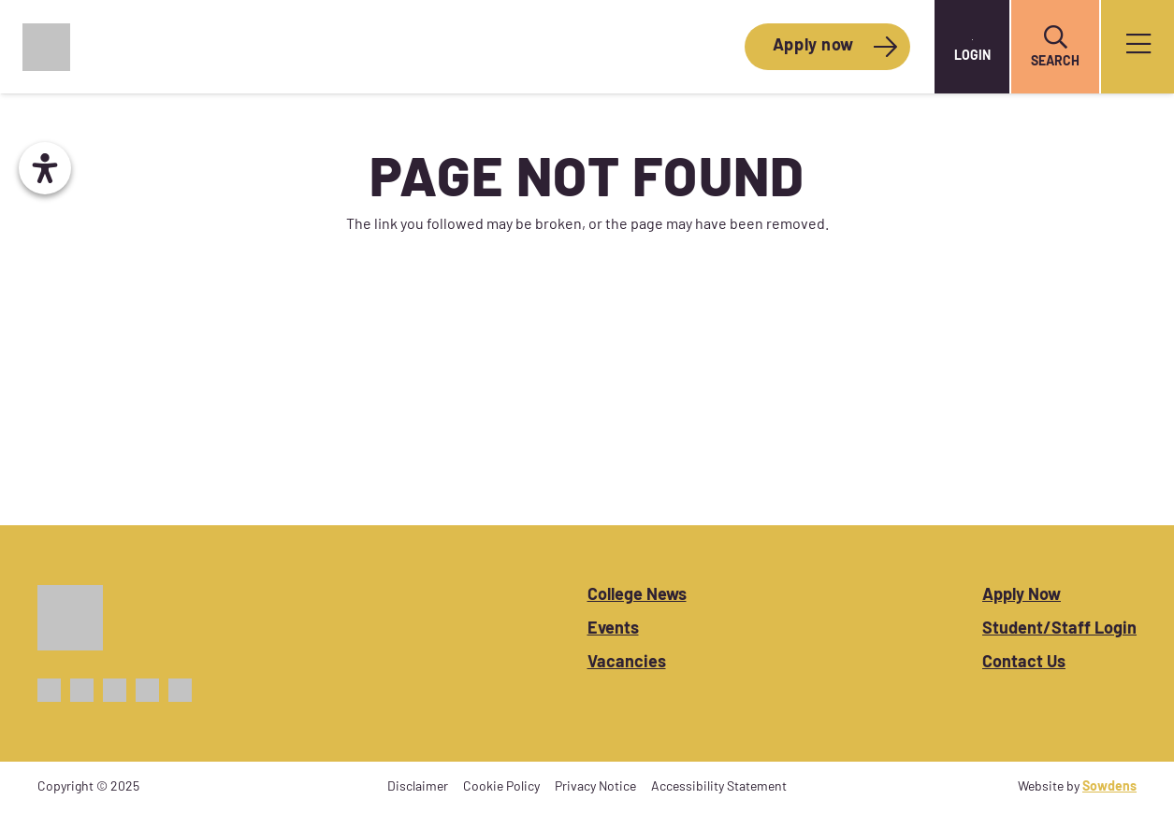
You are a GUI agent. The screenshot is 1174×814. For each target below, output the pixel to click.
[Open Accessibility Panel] (45, 168)
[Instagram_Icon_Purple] (114, 690)
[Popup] (1138, 47)
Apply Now (1021, 596)
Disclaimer (417, 787)
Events (613, 629)
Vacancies (626, 663)
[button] (1055, 37)
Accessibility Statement (719, 787)
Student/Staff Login (1059, 629)
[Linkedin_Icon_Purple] (180, 690)
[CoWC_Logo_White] (70, 617)
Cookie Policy (501, 787)
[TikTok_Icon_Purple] (147, 690)
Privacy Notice (595, 787)
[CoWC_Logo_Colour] (46, 47)
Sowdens (1109, 787)
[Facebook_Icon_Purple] (49, 690)
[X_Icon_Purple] (82, 690)
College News (637, 596)
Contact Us (1023, 663)
